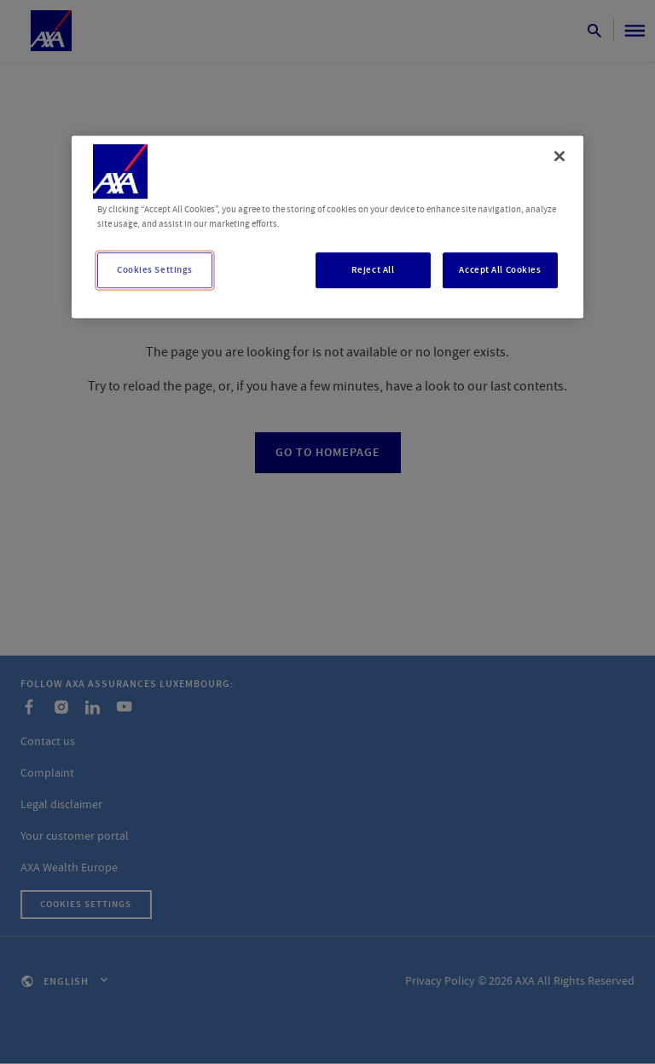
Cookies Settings (155, 269)
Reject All (373, 269)
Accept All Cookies (500, 269)
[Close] (559, 156)
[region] (327, 227)
